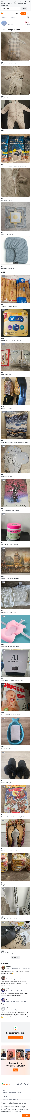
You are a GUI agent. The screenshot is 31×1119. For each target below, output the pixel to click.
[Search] (28, 17)
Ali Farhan (9, 989)
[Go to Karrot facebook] (18, 1084)
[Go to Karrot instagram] (21, 1084)
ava (7, 977)
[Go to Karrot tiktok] (28, 1084)
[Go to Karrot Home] (6, 1084)
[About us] (28, 13)
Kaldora (8, 967)
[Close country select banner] (29, 2)
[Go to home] (2, 13)
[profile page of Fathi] (4, 23)
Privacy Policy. (18, 1111)
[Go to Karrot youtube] (25, 1084)
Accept (26, 1115)
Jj (6, 999)
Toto (7, 1008)
